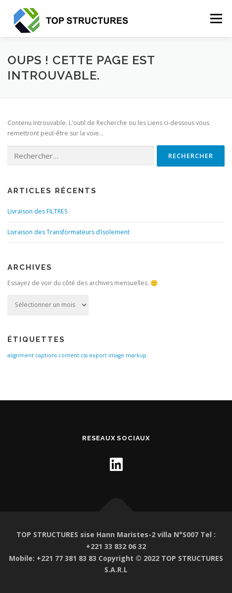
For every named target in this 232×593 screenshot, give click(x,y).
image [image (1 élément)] (116, 355)
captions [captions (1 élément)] (46, 355)
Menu (215, 18)
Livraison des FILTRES (37, 211)
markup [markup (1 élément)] (136, 355)
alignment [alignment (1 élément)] (20, 355)
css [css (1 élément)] (84, 355)
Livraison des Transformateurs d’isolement (68, 232)
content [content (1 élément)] (68, 355)
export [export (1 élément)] (98, 355)
